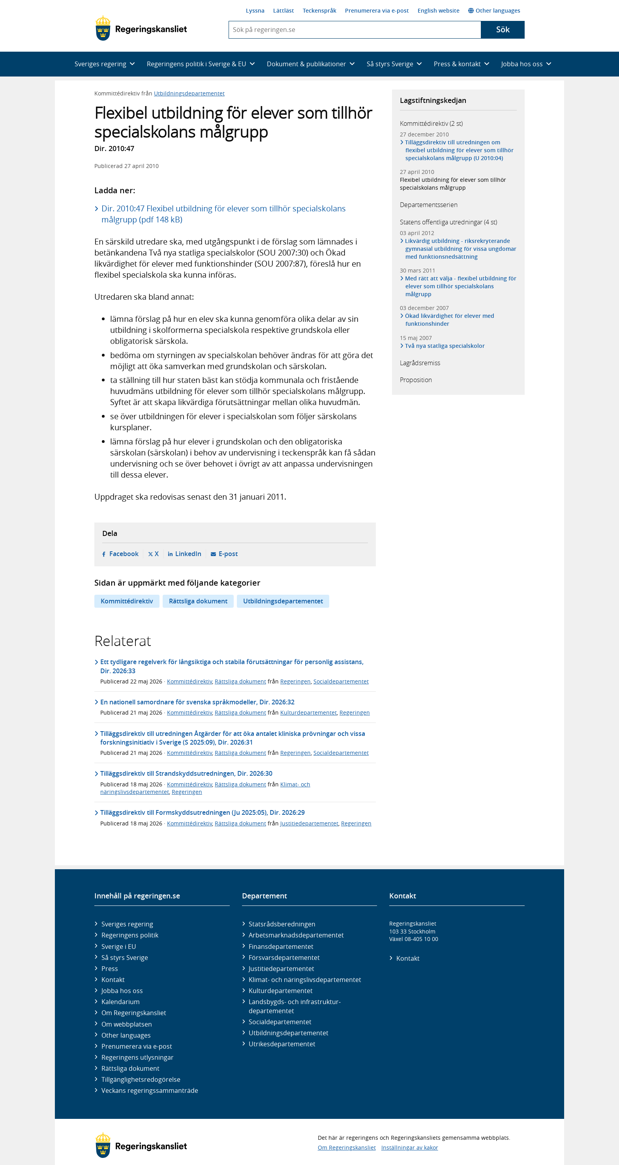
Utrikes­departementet (282, 1044)
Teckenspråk (319, 10)
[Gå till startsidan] (141, 28)
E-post (228, 553)
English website (439, 10)
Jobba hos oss (122, 990)
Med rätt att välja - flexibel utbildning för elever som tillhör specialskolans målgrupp (460, 286)
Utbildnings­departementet (288, 1033)
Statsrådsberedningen (282, 924)
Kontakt (113, 979)
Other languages (494, 10)
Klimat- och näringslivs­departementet (305, 979)
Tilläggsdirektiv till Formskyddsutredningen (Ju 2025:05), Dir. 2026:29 (202, 812)
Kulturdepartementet (308, 712)
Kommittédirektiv (127, 601)
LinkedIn (188, 553)
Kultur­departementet (281, 990)
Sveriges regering (127, 924)
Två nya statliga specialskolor (445, 345)
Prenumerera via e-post (377, 10)
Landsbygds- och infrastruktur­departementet (295, 1006)
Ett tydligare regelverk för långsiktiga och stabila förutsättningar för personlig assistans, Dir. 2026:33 (232, 666)
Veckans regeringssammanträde (149, 1090)
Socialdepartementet (341, 681)
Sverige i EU (118, 946)
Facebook (124, 553)
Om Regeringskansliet (133, 1012)
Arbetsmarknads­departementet (296, 935)
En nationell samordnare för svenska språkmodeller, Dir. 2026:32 (197, 702)
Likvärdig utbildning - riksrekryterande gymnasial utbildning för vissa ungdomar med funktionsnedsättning (460, 248)
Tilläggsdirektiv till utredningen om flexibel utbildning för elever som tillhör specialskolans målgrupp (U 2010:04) (459, 150)
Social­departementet (280, 1022)
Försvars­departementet (284, 957)
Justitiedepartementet (309, 823)
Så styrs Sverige (124, 957)
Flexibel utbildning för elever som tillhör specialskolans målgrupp (453, 183)
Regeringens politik (129, 935)
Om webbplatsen (126, 1024)
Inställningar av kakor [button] (409, 1147)
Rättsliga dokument (198, 601)
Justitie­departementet (281, 968)
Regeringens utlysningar (137, 1057)
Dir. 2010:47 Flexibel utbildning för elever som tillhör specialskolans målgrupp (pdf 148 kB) (223, 214)
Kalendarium (120, 1001)
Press (109, 968)
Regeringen (295, 681)
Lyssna (255, 10)
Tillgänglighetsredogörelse (140, 1079)
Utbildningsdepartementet (189, 93)
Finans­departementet (281, 946)
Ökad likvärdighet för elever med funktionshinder (449, 319)
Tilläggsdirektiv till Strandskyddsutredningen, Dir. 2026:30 (186, 773)
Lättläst (283, 10)
